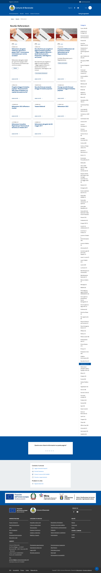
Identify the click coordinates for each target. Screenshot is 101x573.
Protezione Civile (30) (85, 352)
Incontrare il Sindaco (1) (83, 231)
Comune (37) (84, 121)
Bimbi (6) (83, 90)
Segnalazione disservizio (36, 548)
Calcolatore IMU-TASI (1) (85, 101)
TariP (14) (83, 416)
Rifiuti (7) (83, 373)
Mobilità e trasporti (34, 535)
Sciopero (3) (83, 376)
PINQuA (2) (83, 331)
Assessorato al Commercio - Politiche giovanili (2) (85, 50)
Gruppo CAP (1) (84, 223)
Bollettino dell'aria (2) (83, 93)
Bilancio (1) (83, 87)
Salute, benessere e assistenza (58, 533)
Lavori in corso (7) (85, 257)
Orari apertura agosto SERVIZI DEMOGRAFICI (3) (85, 292)
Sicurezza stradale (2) (83, 396)
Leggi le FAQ (33, 550)
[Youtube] (77, 8)
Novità (17, 19)
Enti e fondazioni (13, 530)
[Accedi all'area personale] (85, 2)
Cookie (27, 570)
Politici (10, 533)
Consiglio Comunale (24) (84, 139)
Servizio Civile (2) (85, 392)
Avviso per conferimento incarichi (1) (84, 71)
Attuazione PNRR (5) (85, 61)
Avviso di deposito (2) (85, 66)
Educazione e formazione (57, 522)
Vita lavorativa (33, 528)
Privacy (22, 570)
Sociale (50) (83, 403)
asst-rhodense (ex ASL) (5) (85, 57)
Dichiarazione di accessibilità (57, 555)
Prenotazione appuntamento (37, 545)
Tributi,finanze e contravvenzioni (58, 527)
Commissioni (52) (85, 119)
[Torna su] (97, 569)
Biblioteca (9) (84, 84)
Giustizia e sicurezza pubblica (58, 525)
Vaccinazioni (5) (84, 431)
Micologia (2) (84, 284)
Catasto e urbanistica (35, 533)
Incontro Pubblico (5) (85, 244)
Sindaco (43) (83, 400)
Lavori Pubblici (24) (84, 261)
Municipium (79, 570)
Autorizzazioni (54, 535)
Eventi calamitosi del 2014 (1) (85, 191)
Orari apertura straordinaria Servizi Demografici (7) (84, 299)
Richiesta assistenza (35, 553)
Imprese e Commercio (35, 530)
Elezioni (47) (83, 185)
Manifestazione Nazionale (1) (84, 276)
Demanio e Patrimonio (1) (84, 151)
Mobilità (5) (83, 287)
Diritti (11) (83, 155)
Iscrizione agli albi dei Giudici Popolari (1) (85, 252)
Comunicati (74, 525)
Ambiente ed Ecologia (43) (84, 32)
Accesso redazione (87, 570)
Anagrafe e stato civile (35, 523)
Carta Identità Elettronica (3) (84, 110)
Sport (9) (83, 406)
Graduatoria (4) (84, 220)
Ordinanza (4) (84, 309)
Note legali (53, 553)
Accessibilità (16, 570)
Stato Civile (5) (84, 409)
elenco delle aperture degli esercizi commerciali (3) (84, 168)
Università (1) (84, 428)
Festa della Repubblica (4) (84, 207)
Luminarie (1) (84, 268)
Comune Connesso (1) (84, 125)
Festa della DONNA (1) (83, 196)
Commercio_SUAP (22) (85, 115)
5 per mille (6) (84, 28)
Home (12, 19)
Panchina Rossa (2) (84, 313)
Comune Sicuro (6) (84, 134)
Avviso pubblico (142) (84, 77)
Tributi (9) (83, 422)
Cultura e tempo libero (35, 525)
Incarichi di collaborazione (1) (85, 227)
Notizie (73, 523)
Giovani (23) (83, 217)
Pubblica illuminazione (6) (84, 357)
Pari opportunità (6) (84, 317)
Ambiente (53, 530)
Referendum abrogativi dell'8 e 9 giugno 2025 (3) (85, 368)
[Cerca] (90, 7)
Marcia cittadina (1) (84, 280)
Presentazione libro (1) (84, 340)
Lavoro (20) (83, 265)
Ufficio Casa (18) (84, 425)
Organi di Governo (13, 523)
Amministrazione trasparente (58, 545)
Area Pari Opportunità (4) (84, 44)
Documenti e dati (13, 538)
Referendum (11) (85, 364)
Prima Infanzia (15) (84, 345)
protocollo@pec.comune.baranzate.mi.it (19, 560)
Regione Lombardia (13, 2)
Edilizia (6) (83, 163)
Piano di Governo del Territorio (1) (85, 322)
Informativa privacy (55, 550)
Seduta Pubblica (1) (84, 383)
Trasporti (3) (83, 419)
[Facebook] (74, 8)
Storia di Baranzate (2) (84, 412)
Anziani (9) (83, 40)
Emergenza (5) (84, 188)
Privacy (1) (83, 349)
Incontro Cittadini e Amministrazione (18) (85, 238)
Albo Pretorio (54, 548)
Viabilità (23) (84, 434)
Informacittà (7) (84, 248)
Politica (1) (83, 334)
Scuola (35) (83, 379)
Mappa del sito (34, 570)
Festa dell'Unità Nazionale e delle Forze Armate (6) (85, 212)
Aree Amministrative (14, 525)
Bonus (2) (83, 97)
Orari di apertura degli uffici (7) (85, 305)
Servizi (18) (83, 389)
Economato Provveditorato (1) (85, 159)
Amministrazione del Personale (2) (85, 36)
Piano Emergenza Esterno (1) (85, 327)
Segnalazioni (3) (84, 386)
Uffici (10, 528)
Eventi (73, 537)
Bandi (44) (83, 81)
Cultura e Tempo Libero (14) (84, 146)
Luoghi (73, 534)
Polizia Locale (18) (85, 336)
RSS (10, 570)
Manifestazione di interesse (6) (85, 271)
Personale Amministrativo (15, 535)
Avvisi (14, 44)
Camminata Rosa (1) (85, 105)
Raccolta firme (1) (85, 361)
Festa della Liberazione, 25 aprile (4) (84, 201)
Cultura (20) (83, 143)
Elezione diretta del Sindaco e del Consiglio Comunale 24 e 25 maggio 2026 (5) (85, 178)
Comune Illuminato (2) (84, 130)
